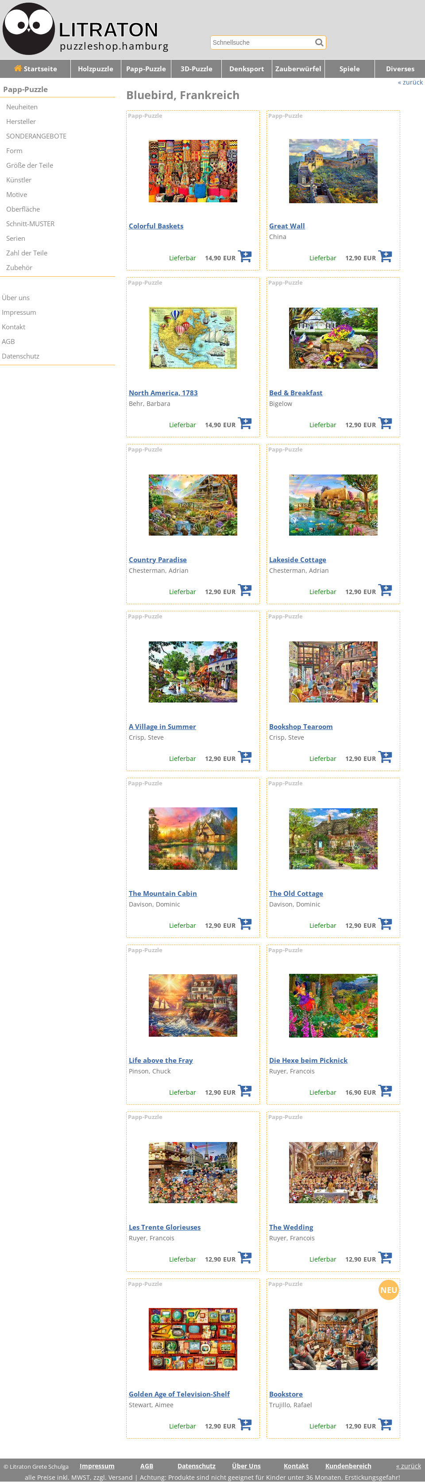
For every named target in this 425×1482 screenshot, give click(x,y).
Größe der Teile (29, 165)
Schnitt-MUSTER (30, 223)
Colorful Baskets (156, 226)
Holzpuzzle (95, 68)
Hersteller (21, 121)
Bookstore (286, 1394)
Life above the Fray (161, 1060)
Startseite (35, 68)
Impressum (19, 312)
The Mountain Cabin (163, 893)
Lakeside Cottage (297, 559)
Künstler (18, 180)
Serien (15, 238)
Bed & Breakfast (296, 393)
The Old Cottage (296, 893)
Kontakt (13, 327)
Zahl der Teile (26, 253)
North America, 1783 (163, 393)
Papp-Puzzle (146, 68)
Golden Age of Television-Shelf (179, 1394)
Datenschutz (20, 356)
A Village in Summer (162, 726)
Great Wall (287, 226)
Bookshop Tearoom (301, 726)
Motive (16, 194)
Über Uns (246, 1466)
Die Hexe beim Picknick (308, 1060)
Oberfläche (23, 209)
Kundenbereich (348, 1466)
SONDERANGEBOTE (36, 136)
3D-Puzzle (196, 68)
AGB (8, 341)
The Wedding (291, 1227)
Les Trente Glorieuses (165, 1227)
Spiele (350, 68)
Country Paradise (158, 559)
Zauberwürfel (298, 68)
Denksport (246, 68)
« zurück (410, 82)
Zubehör (19, 267)
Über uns (16, 297)
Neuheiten (22, 107)
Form (14, 150)
